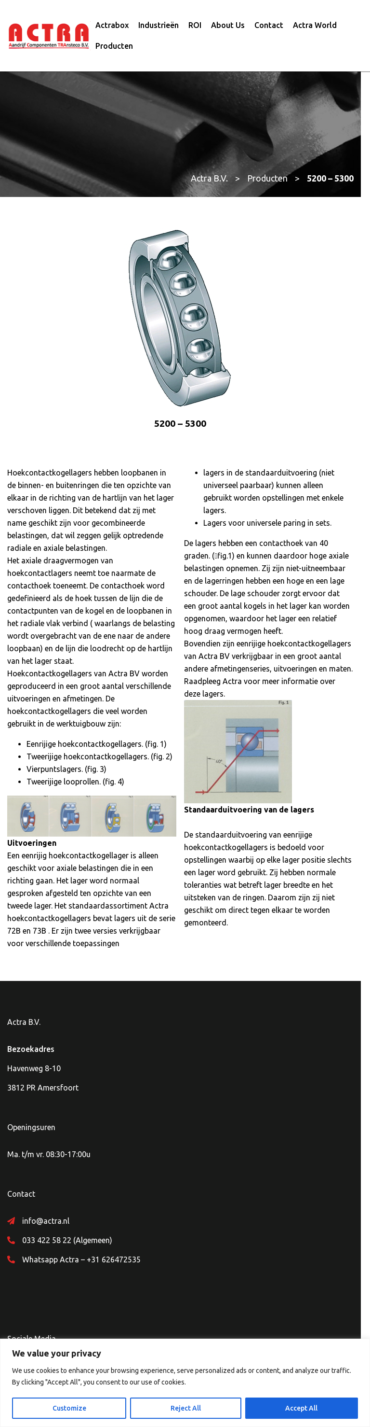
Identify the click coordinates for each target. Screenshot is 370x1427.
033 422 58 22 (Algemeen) (67, 1229)
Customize (69, 1408)
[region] (185, 1383)
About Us (228, 25)
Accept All (301, 1408)
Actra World (315, 25)
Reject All (186, 1408)
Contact (268, 25)
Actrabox (112, 25)
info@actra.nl (45, 1210)
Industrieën (158, 25)
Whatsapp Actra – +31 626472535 (81, 1249)
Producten (114, 46)
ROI (194, 25)
